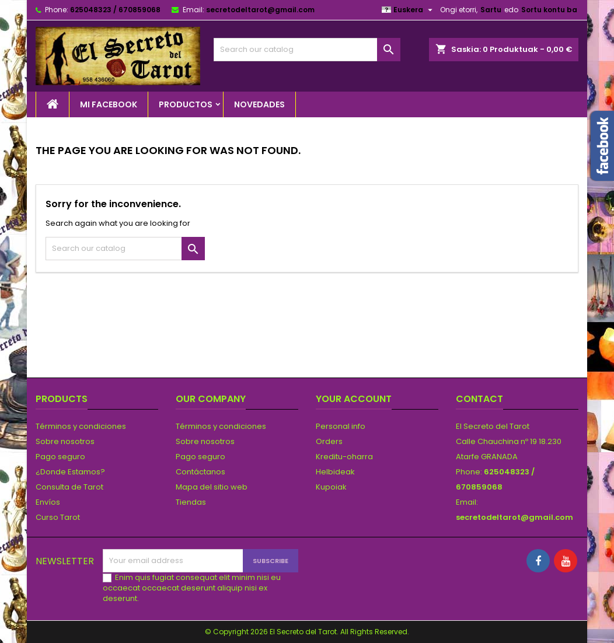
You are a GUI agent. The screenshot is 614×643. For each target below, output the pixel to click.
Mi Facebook (108, 104)
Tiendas (191, 502)
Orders (329, 441)
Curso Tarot (58, 517)
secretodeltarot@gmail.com (260, 10)
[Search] (307, 49)
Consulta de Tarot (69, 486)
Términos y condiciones (81, 426)
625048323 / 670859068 (115, 10)
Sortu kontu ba (549, 10)
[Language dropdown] (408, 10)
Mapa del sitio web (211, 486)
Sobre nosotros (65, 441)
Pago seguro (60, 456)
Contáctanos (200, 471)
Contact (479, 399)
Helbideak (335, 471)
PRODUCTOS (185, 104)
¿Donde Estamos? (70, 471)
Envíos (48, 502)
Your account (354, 399)
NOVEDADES (259, 104)
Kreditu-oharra (344, 456)
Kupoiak (331, 486)
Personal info (340, 426)
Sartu (490, 10)
